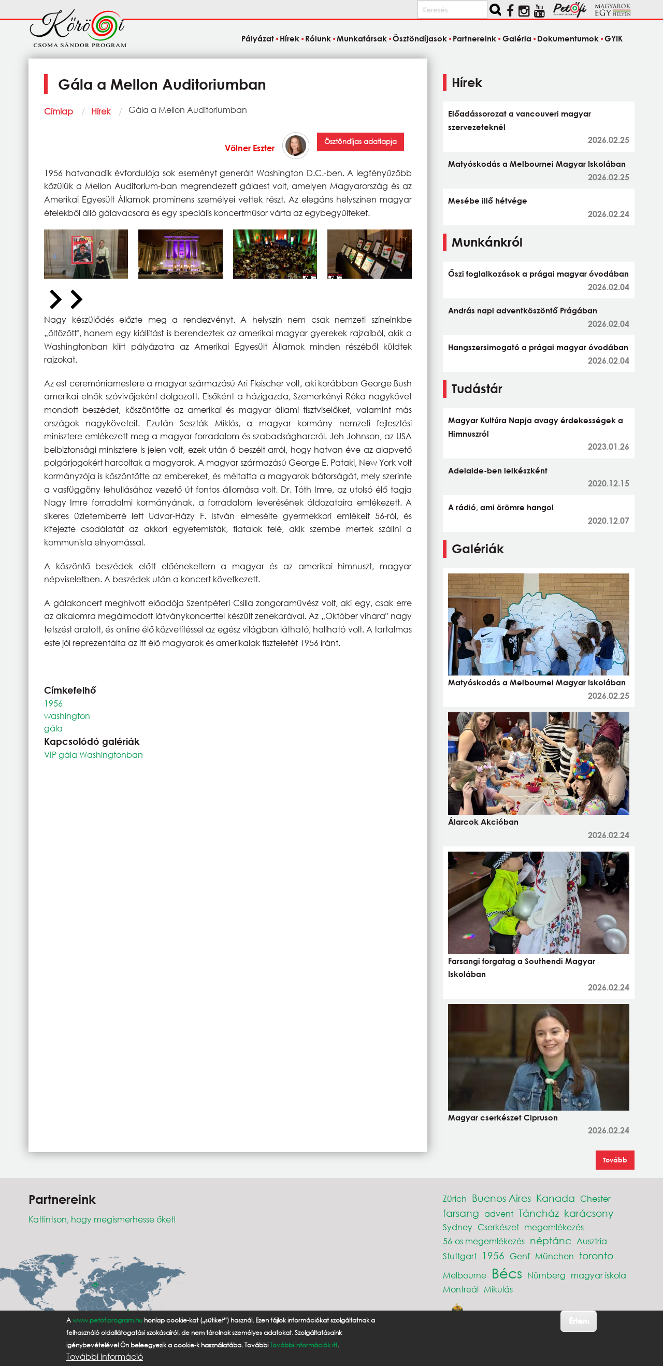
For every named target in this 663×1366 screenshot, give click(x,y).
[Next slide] (75, 300)
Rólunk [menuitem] (318, 38)
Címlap (58, 111)
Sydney (457, 1226)
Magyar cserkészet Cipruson (503, 1117)
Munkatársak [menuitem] (362, 38)
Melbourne (464, 1275)
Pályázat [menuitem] (257, 38)
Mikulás (498, 1289)
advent (498, 1213)
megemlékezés (554, 1226)
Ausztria (591, 1240)
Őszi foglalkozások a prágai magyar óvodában (538, 273)
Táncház (538, 1213)
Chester (595, 1198)
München (554, 1255)
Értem (579, 1321)
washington (67, 715)
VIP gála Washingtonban (93, 754)
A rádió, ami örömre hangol (501, 507)
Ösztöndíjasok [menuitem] (420, 38)
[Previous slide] (54, 300)
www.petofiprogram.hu (107, 1320)
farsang (461, 1213)
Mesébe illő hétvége (487, 200)
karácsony (588, 1213)
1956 (53, 703)
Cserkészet (498, 1226)
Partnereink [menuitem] (474, 38)
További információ (104, 1357)
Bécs (507, 1272)
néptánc (550, 1240)
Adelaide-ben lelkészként (497, 470)
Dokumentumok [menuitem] (568, 38)
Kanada (555, 1198)
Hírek (100, 111)
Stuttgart (460, 1255)
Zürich (455, 1198)
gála (53, 728)
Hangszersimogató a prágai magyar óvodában (538, 347)
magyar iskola (598, 1275)
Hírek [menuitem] (289, 38)
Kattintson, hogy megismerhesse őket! (102, 1219)
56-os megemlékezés (484, 1240)
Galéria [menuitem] (516, 38)
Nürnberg (546, 1275)
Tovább (615, 1160)
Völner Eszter (250, 148)
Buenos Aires (501, 1198)
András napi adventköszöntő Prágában (522, 310)
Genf (520, 1255)
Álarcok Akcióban (483, 821)
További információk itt (303, 1345)
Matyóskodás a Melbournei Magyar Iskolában (537, 163)
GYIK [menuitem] (613, 38)
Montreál (461, 1289)
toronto (596, 1255)
